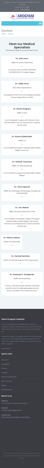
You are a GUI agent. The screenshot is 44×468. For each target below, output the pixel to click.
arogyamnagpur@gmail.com (11, 410)
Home (3, 34)
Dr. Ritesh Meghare (22, 109)
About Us (4, 360)
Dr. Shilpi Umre (22, 84)
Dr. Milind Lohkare (11, 238)
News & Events (6, 381)
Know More (5, 348)
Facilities (4, 372)
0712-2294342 (6, 417)
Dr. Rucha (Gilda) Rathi (22, 137)
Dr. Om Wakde (22, 208)
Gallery (3, 385)
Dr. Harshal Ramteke (20, 256)
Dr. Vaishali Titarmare (22, 162)
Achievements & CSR (8, 377)
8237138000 (25, 417)
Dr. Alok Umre (22, 59)
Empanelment (6, 389)
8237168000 (16, 417)
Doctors (4, 368)
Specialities (5, 364)
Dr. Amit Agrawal (22, 187)
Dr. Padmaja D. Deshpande (22, 274)
